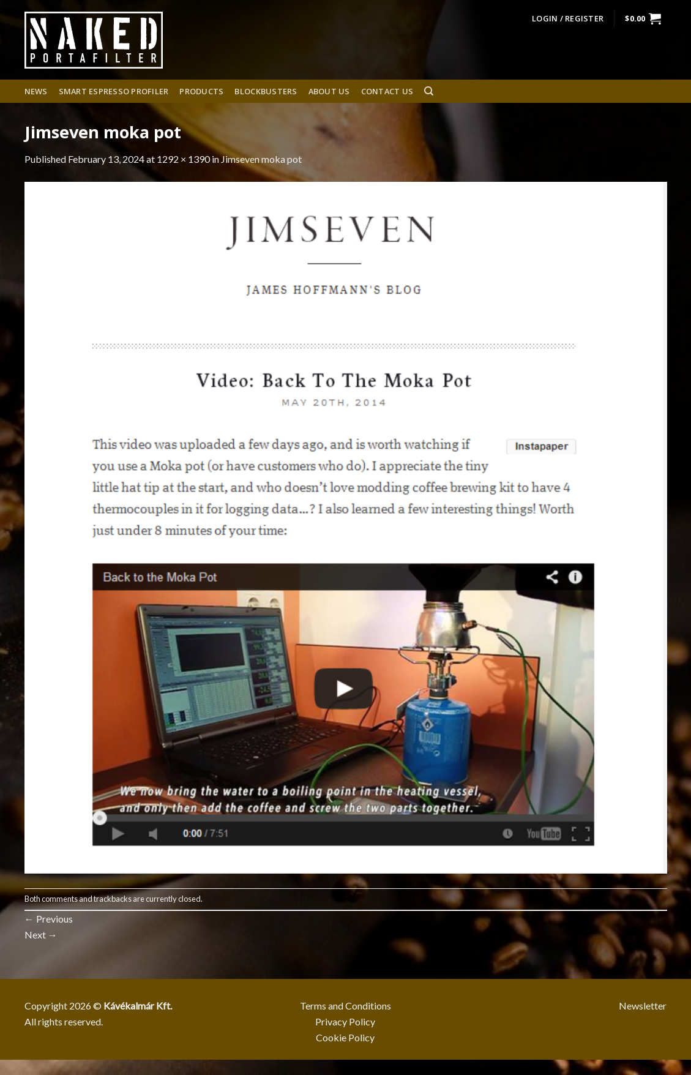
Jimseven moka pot (261, 159)
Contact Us (387, 91)
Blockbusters (265, 91)
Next (41, 934)
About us (329, 91)
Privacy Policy (345, 1021)
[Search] (428, 91)
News (36, 91)
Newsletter (643, 1005)
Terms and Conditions (345, 1005)
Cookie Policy (345, 1037)
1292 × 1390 (183, 159)
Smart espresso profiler (114, 91)
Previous (48, 918)
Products (201, 91)
